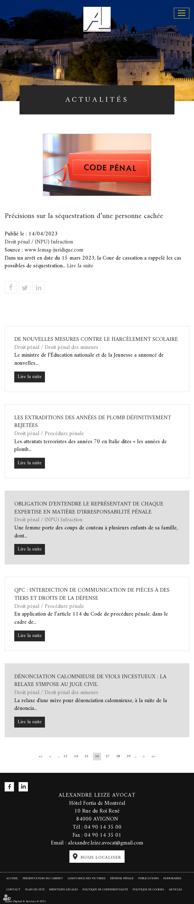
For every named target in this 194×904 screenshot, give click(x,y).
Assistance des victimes (86, 878)
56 (97, 756)
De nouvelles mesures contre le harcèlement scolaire (96, 339)
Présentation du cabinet (43, 878)
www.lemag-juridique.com (53, 250)
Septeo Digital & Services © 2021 (25, 901)
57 (107, 756)
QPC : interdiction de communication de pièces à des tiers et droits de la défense (92, 594)
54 (76, 756)
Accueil (12, 878)
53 (65, 756)
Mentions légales (63, 889)
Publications (148, 878)
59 (128, 756)
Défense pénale (122, 878)
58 (118, 756)
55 (86, 756)
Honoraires (172, 878)
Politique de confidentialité (105, 889)
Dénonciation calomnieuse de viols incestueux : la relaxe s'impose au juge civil (90, 681)
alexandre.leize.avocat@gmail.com (105, 843)
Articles (175, 889)
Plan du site (35, 889)
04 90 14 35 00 (102, 827)
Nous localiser (101, 858)
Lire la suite (80, 266)
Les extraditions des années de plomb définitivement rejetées (92, 422)
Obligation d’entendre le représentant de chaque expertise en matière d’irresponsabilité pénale (88, 508)
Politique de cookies (148, 889)
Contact (13, 889)
